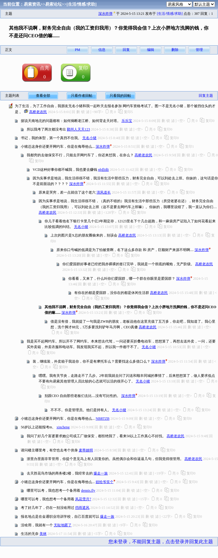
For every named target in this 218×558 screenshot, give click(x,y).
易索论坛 (53, 4)
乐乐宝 (126, 121)
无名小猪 (89, 138)
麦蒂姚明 (86, 450)
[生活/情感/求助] (82, 4)
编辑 (150, 50)
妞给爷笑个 (104, 482)
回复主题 (206, 96)
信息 (101, 50)
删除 (174, 50)
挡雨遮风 (82, 508)
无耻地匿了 (63, 525)
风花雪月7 (83, 499)
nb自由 (103, 170)
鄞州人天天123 (78, 129)
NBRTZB (103, 419)
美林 (43, 534)
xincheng (62, 427)
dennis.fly (88, 490)
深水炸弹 (105, 14)
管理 (199, 50)
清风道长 (104, 192)
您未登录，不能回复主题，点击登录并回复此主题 (160, 541)
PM (77, 50)
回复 (126, 50)
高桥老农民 (38, 112)
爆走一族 (101, 473)
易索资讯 (32, 4)
